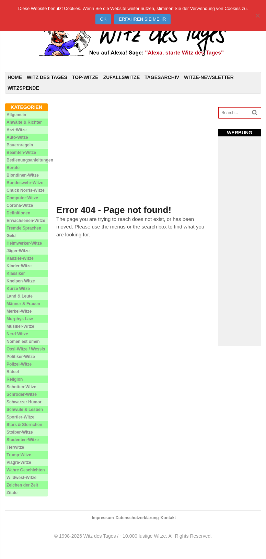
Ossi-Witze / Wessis (26, 349)
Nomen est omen (23, 341)
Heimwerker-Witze (24, 243)
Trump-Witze (19, 454)
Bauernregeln (20, 145)
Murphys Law (20, 318)
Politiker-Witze (21, 356)
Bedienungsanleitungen (30, 160)
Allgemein (16, 114)
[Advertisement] (133, 151)
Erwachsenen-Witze (26, 220)
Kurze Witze (18, 288)
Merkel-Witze (19, 311)
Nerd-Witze (17, 334)
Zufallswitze (121, 77)
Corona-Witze (20, 205)
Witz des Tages (47, 77)
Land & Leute (20, 296)
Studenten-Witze (23, 439)
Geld (11, 235)
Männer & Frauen (23, 303)
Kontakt (168, 517)
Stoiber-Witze (20, 432)
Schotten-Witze (21, 386)
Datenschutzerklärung (137, 517)
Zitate (12, 492)
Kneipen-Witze (21, 281)
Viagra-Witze (19, 462)
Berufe (13, 167)
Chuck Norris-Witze (26, 190)
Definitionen (18, 213)
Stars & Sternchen (24, 424)
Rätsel (13, 371)
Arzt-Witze (17, 129)
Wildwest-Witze (21, 477)
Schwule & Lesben (25, 409)
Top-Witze (85, 77)
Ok (103, 19)
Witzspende (23, 88)
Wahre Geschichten (26, 470)
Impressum (103, 517)
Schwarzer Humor (24, 402)
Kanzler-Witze (20, 258)
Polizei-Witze (19, 364)
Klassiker (16, 273)
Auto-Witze (17, 137)
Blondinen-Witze (23, 175)
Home (15, 77)
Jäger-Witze (18, 250)
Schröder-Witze (22, 394)
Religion (15, 379)
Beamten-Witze (21, 152)
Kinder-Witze (19, 266)
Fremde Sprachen (24, 228)
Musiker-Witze (20, 326)
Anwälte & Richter (24, 122)
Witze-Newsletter (209, 77)
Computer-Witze (22, 197)
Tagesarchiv (161, 77)
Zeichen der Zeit (22, 485)
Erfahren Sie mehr (142, 19)
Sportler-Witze (20, 417)
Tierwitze (15, 447)
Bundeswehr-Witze (25, 182)
